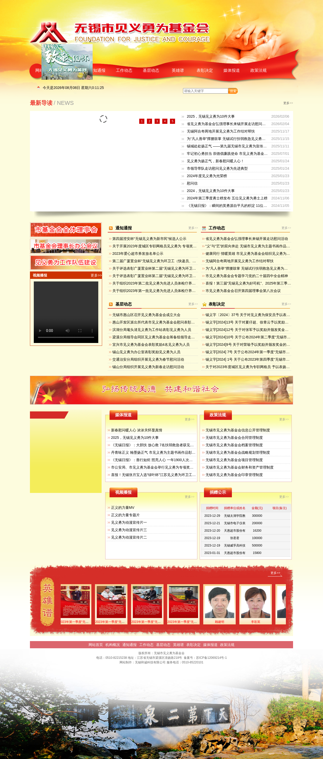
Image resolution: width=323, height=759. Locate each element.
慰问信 (192, 183)
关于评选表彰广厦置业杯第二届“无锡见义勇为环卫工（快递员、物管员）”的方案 (176, 276)
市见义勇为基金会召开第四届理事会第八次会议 (243, 291)
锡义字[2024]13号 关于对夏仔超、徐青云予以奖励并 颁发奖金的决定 (260, 322)
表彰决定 (205, 70)
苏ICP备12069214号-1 (211, 658)
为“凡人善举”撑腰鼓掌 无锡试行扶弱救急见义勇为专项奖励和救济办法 (242, 139)
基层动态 (151, 70)
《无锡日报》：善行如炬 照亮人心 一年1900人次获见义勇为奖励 (162, 460)
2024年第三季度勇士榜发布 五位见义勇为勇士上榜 (227, 198)
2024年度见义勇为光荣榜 (207, 176)
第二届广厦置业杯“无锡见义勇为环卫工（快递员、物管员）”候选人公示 (169, 261)
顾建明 (224, 622)
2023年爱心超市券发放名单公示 (137, 253)
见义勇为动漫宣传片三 (129, 530)
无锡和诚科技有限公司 (150, 662)
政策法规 (258, 70)
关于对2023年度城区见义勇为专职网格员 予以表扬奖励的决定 (255, 367)
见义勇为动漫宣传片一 (129, 522)
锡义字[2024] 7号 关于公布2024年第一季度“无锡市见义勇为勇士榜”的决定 (264, 352)
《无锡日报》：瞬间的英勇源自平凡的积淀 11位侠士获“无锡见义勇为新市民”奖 (250, 206)
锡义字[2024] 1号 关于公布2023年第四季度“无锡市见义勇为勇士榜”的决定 (264, 359)
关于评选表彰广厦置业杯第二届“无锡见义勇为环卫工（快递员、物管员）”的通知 (176, 268)
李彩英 (260, 622)
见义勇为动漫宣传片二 (129, 537)
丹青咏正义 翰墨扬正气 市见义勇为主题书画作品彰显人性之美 (160, 452)
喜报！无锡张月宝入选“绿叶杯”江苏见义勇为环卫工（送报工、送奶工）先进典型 (175, 475)
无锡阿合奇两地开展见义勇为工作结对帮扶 (221, 131)
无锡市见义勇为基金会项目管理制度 (234, 460)
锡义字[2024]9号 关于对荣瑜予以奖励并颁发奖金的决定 (250, 344)
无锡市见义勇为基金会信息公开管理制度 (238, 430)
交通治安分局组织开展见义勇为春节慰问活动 (148, 359)
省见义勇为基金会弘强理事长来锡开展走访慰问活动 (228, 124)
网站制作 (126, 662)
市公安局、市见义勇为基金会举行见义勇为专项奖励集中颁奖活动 (163, 467)
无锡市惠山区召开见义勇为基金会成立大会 (146, 315)
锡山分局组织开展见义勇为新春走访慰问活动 (148, 367)
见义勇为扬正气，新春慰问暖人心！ (215, 161)
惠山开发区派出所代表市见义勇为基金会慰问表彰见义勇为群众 (162, 322)
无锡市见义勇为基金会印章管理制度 (234, 475)
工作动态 (124, 70)
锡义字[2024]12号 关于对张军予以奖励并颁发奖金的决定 (251, 330)
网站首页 (96, 645)
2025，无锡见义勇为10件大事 (211, 116)
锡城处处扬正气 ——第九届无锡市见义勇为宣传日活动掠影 (234, 146)
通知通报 (97, 70)
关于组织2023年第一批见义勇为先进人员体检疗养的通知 (157, 291)
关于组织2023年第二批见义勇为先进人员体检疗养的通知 (157, 283)
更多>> (288, 103)
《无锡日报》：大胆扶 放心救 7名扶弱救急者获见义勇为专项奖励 (163, 445)
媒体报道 (231, 70)
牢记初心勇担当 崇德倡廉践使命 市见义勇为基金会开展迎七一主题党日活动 (247, 153)
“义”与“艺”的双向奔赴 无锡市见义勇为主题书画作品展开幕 (251, 246)
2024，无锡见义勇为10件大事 (211, 191)
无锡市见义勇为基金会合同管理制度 (234, 438)
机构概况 (112, 645)
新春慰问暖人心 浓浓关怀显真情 (136, 430)
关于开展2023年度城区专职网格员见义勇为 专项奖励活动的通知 (163, 246)
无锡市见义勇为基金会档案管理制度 (234, 445)
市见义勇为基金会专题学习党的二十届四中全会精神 (247, 276)
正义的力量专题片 (125, 515)
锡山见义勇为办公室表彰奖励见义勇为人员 (146, 352)
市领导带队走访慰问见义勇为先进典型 (217, 168)
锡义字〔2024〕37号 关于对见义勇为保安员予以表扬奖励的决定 (257, 315)
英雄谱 (178, 70)
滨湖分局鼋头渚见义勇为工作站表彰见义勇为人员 (151, 330)
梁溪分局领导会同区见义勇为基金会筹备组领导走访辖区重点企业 (164, 337)
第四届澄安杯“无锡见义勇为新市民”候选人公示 (149, 239)
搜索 (233, 91)
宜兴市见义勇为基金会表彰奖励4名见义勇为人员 (151, 344)
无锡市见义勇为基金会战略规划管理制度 (238, 452)
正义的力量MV (122, 507)
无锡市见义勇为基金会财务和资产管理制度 (240, 467)
